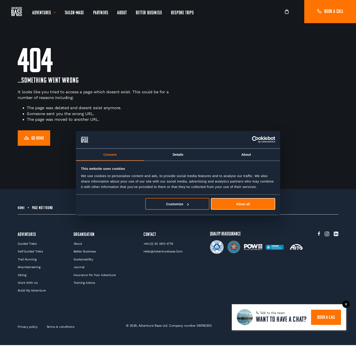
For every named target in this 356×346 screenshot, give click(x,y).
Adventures (41, 13)
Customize (177, 204)
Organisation (84, 235)
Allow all (243, 204)
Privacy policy (28, 327)
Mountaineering (29, 268)
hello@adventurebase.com (163, 252)
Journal (78, 268)
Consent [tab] (109, 154)
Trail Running (27, 260)
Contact (149, 235)
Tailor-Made (74, 13)
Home (21, 208)
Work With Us (28, 283)
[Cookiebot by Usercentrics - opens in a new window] (255, 139)
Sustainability (83, 260)
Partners (100, 13)
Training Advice (84, 283)
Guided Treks (27, 244)
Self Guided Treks (30, 252)
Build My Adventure (32, 291)
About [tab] (246, 154)
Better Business (149, 13)
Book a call (330, 11)
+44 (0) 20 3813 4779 (158, 244)
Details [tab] (178, 154)
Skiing (22, 276)
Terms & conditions (61, 327)
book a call (326, 316)
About (122, 13)
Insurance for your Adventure (94, 276)
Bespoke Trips (182, 13)
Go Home (34, 138)
